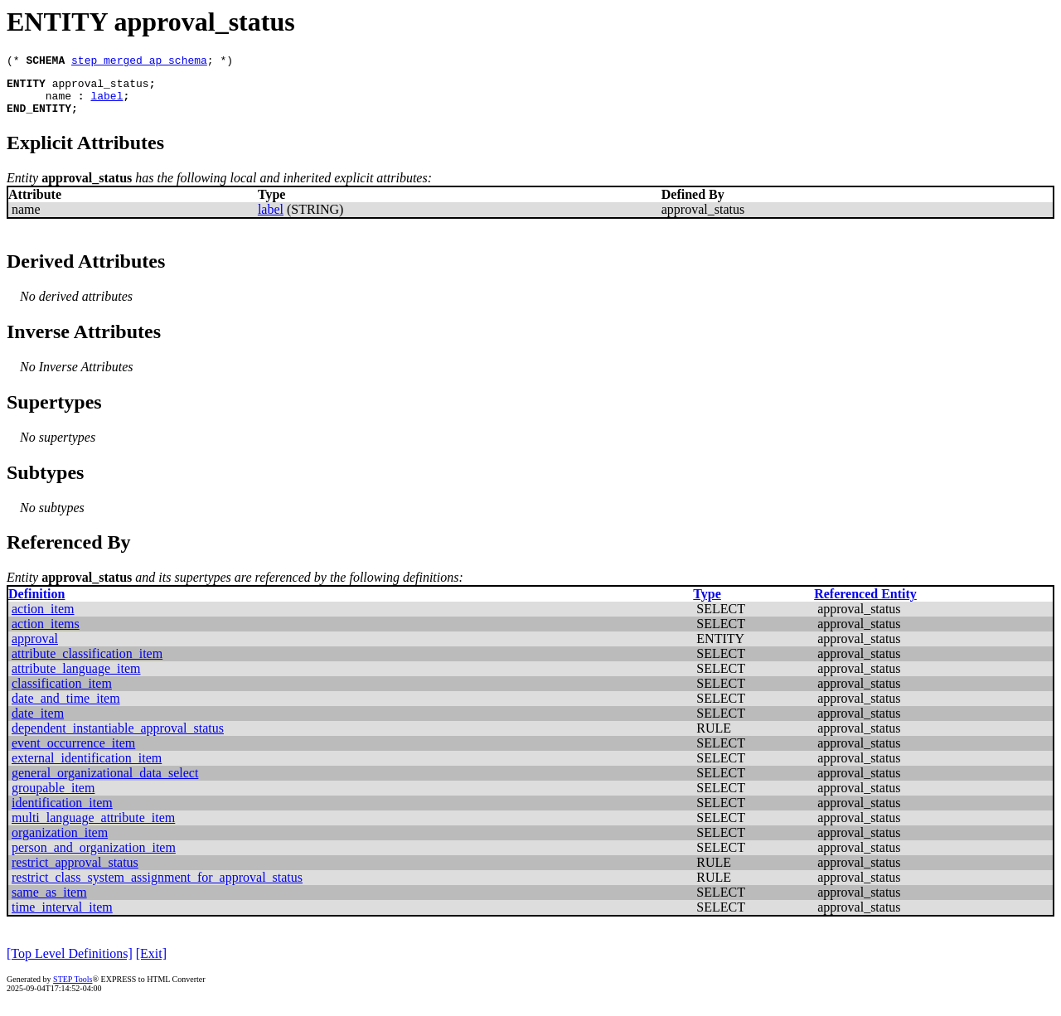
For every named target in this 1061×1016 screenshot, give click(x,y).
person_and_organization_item (94, 857)
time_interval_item (62, 917)
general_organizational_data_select (105, 783)
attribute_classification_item (87, 663)
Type (706, 604)
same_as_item (49, 902)
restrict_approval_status (75, 872)
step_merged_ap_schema (139, 62)
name (58, 102)
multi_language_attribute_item (93, 827)
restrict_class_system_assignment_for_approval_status (157, 887)
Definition (36, 604)
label (106, 102)
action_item (43, 619)
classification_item (62, 693)
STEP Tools (72, 989)
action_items (46, 634)
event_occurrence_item (73, 753)
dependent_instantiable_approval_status (118, 738)
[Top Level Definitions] (70, 963)
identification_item (62, 813)
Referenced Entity (865, 604)
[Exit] (151, 963)
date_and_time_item (66, 708)
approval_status (100, 87)
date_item (38, 723)
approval (35, 648)
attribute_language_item (76, 678)
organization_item (60, 842)
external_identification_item (87, 768)
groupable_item (53, 798)
